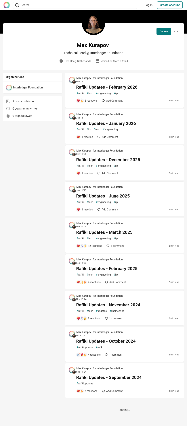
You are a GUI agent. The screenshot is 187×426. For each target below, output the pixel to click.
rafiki (80, 93)
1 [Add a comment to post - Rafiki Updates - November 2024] (113, 318)
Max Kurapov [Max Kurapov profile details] (83, 78)
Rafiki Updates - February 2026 (106, 87)
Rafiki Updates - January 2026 (106, 123)
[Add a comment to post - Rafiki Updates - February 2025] (88, 282)
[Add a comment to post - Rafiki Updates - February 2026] (87, 100)
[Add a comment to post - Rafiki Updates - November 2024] (88, 318)
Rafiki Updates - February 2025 (106, 268)
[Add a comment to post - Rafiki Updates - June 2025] (84, 209)
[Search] (17, 5)
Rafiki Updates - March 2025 (104, 232)
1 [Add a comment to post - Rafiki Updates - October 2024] (113, 355)
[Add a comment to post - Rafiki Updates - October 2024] (88, 354)
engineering (103, 93)
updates (101, 311)
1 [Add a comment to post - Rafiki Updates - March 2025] (115, 246)
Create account (170, 5)
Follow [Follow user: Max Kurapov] (163, 31)
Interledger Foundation (110, 78)
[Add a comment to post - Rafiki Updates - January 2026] (84, 137)
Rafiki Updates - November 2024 (108, 304)
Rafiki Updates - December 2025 (108, 159)
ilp (116, 93)
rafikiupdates (85, 347)
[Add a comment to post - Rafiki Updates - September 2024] (87, 391)
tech (90, 93)
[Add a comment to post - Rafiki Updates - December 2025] (84, 173)
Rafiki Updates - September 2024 (109, 377)
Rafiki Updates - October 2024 (106, 341)
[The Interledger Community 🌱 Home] (6, 5)
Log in (148, 5)
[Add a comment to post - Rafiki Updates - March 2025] (89, 246)
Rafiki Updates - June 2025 (103, 196)
